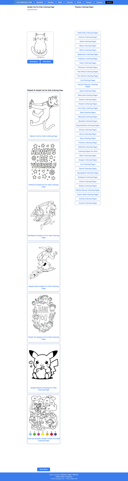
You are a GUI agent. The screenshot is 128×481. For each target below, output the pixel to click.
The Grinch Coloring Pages (87, 76)
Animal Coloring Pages (88, 199)
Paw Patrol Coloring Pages (87, 72)
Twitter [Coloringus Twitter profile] (70, 474)
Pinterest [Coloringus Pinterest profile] (75, 474)
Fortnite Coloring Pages (88, 143)
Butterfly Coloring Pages (87, 147)
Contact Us (68, 476)
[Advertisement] (39, 21)
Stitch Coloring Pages (87, 50)
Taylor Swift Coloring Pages (88, 194)
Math (60, 2)
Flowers (89, 2)
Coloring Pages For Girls (88, 151)
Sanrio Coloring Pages (88, 168)
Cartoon (99, 2)
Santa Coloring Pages (87, 91)
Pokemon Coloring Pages (88, 59)
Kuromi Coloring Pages (88, 203)
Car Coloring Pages (88, 164)
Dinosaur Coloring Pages (88, 67)
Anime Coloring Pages (88, 181)
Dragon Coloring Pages (88, 160)
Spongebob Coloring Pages (88, 173)
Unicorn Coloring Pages (88, 37)
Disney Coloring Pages (88, 130)
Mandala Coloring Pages (87, 121)
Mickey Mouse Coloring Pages (88, 190)
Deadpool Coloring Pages (88, 177)
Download (34, 62)
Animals (69, 2)
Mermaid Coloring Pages (87, 117)
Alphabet (39, 2)
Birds (79, 2)
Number (51, 2)
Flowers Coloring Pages (88, 104)
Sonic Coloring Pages (87, 63)
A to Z (109, 2)
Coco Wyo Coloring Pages (88, 108)
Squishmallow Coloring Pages (88, 125)
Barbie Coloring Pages (88, 99)
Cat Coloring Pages (87, 80)
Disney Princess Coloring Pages (88, 85)
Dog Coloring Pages (88, 112)
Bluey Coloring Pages (87, 46)
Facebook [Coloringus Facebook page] (64, 474)
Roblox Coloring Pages (88, 186)
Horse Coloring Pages (87, 134)
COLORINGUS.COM (24, 2)
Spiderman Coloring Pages (87, 54)
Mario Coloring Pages (88, 156)
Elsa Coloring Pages (88, 138)
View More (47, 62)
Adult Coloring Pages (88, 41)
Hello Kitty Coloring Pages (88, 33)
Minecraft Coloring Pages (88, 95)
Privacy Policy (60, 476)
